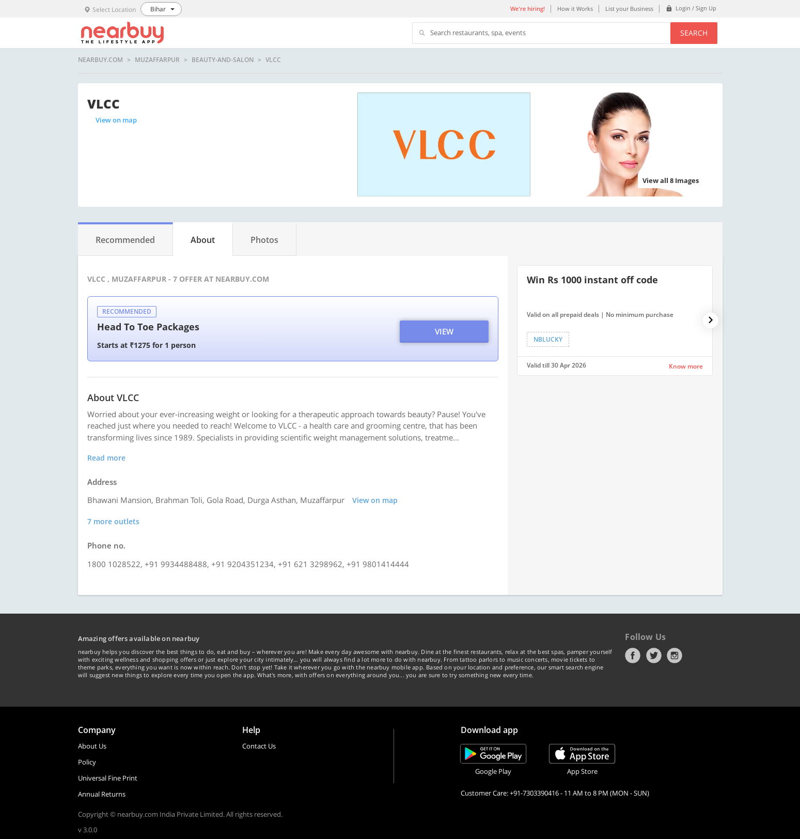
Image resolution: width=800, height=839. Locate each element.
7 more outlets (113, 521)
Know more (686, 366)
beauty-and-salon (223, 60)
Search (694, 33)
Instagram (674, 655)
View (444, 331)
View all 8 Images (670, 180)
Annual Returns (102, 794)
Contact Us (259, 746)
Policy (87, 762)
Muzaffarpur (157, 60)
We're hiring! (527, 8)
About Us (92, 746)
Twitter (654, 655)
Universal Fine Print (107, 778)
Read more (106, 458)
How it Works (575, 8)
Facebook (632, 655)
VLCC (273, 60)
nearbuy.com (100, 60)
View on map (116, 120)
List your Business (629, 8)
